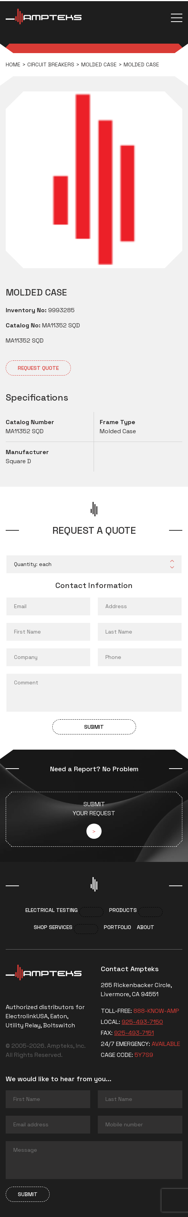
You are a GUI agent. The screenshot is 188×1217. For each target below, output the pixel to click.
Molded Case (99, 64)
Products (123, 910)
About (145, 927)
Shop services (53, 927)
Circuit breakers (50, 64)
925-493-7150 (142, 1022)
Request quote (38, 368)
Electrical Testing (51, 910)
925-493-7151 (134, 1033)
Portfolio (117, 927)
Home (13, 64)
